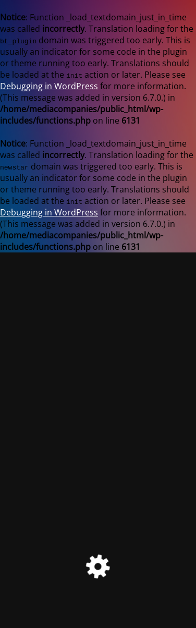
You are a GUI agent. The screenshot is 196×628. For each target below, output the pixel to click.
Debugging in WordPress (49, 86)
